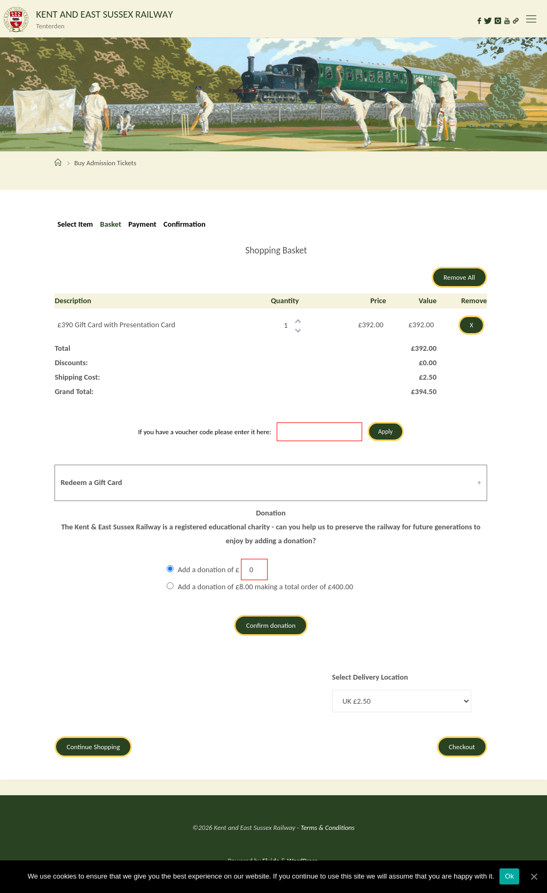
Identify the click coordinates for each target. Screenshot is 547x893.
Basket (110, 224)
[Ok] (533, 876)
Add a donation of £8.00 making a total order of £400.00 (265, 586)
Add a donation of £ (208, 569)
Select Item (75, 224)
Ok (509, 876)
